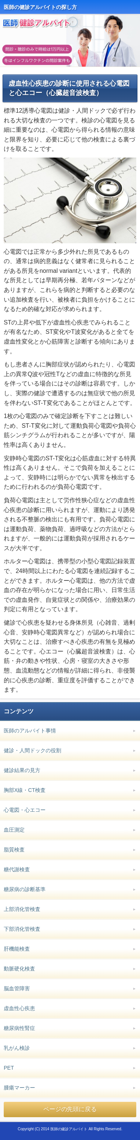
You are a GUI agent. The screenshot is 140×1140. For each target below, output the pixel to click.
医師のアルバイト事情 (30, 731)
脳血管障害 (17, 988)
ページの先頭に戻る (70, 1109)
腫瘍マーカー (19, 1088)
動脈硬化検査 (19, 969)
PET (9, 1068)
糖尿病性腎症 (19, 1028)
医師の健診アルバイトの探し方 (40, 7)
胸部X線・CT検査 (25, 790)
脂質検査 (14, 850)
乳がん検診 (17, 1048)
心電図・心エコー (25, 810)
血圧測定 (14, 830)
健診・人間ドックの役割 (32, 750)
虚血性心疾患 (19, 1008)
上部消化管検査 (22, 909)
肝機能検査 (17, 949)
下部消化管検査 (22, 929)
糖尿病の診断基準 (25, 889)
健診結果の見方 (22, 770)
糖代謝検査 (17, 869)
